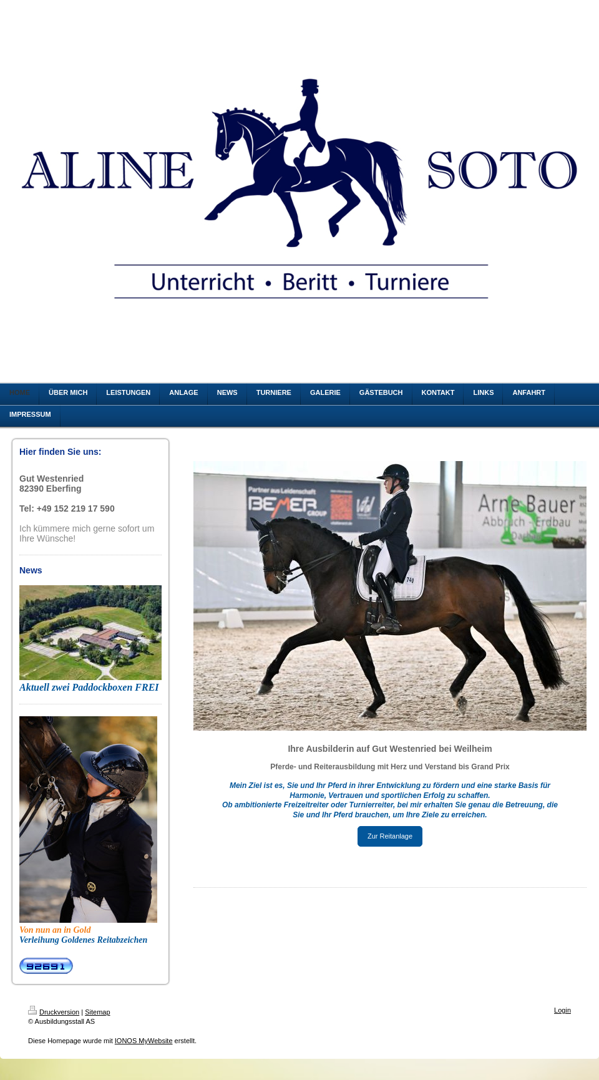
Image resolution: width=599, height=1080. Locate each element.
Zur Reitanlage (390, 836)
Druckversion (53, 1012)
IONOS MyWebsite (144, 1040)
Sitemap (97, 1012)
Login (562, 1010)
